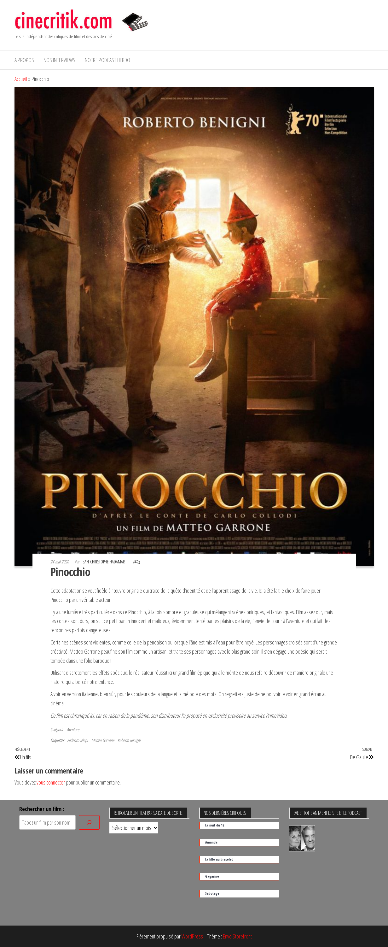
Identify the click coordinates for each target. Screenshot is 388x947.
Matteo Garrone (102, 740)
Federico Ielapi (77, 740)
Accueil (20, 79)
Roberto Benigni (129, 740)
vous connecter (51, 782)
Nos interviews (59, 60)
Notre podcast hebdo (107, 60)
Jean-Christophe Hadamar (104, 562)
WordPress (192, 936)
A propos (24, 60)
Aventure (73, 729)
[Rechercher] (89, 822)
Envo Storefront (237, 936)
